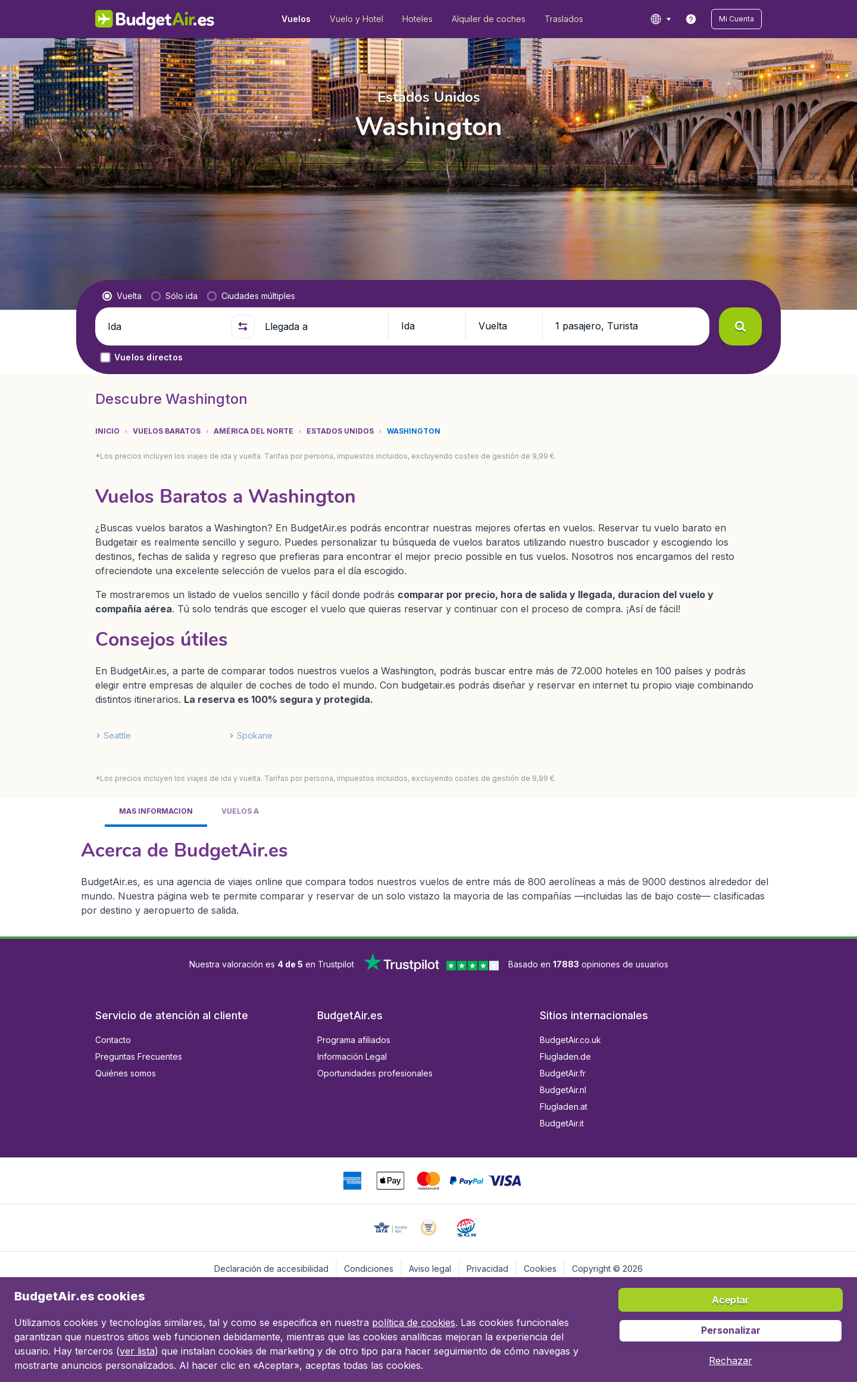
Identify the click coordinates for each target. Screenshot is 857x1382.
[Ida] (164, 326)
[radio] (122, 296)
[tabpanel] (428, 877)
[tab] (156, 812)
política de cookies (413, 1322)
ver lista (137, 1351)
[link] (691, 19)
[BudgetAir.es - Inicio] (155, 19)
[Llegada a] (321, 326)
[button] (736, 19)
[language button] (660, 19)
